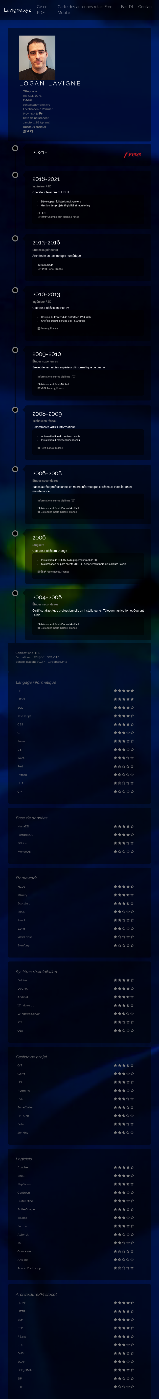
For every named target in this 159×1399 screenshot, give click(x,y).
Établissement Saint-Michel (53, 384)
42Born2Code (45, 265)
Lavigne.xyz (17, 10)
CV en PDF (42, 9)
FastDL (127, 6)
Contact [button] (145, 6)
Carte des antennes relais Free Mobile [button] (85, 9)
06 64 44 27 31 (32, 96)
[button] (88, 155)
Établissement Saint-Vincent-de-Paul (58, 508)
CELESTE (43, 213)
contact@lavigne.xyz (36, 104)
